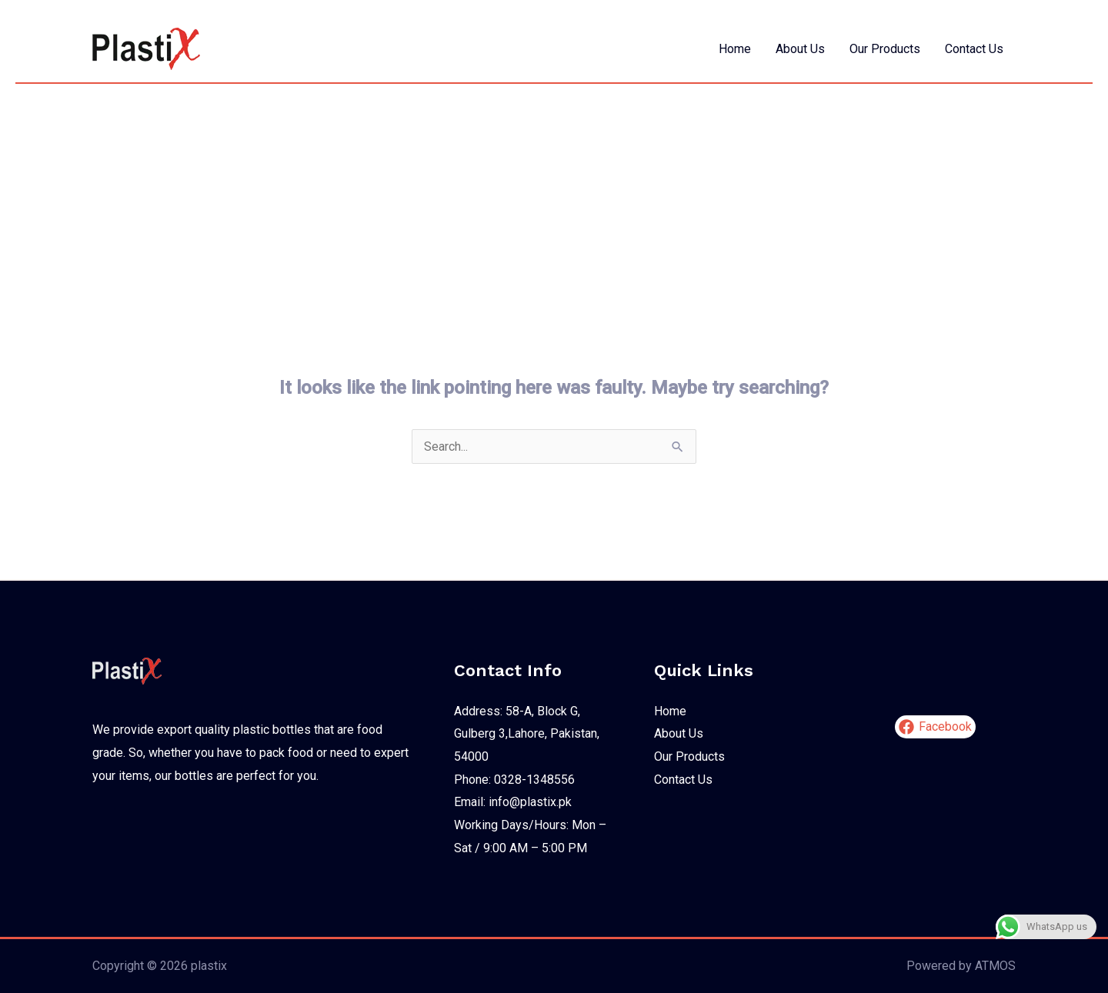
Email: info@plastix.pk (513, 802)
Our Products (884, 49)
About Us (800, 49)
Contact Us (974, 49)
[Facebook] (935, 726)
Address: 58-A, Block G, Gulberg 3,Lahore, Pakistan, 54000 (526, 734)
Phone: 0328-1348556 (514, 779)
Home (735, 49)
